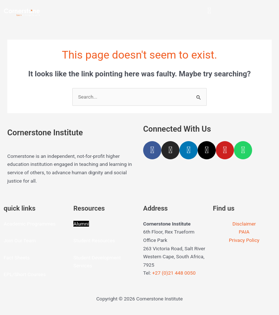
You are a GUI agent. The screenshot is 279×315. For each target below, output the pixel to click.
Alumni (81, 224)
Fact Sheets (16, 257)
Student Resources (94, 240)
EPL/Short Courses (25, 274)
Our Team (25, 240)
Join (9, 240)
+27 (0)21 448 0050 (174, 273)
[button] (209, 10)
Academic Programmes (30, 224)
